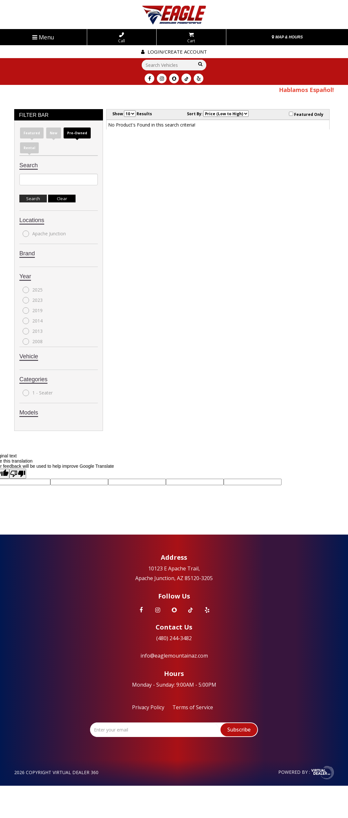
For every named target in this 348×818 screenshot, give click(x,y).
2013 (33, 331)
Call (121, 37)
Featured (32, 133)
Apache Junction (44, 233)
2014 (33, 321)
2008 (33, 341)
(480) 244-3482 (174, 638)
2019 (33, 310)
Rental (29, 148)
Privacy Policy (148, 707)
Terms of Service (192, 707)
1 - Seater (38, 393)
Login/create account (174, 51)
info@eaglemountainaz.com (174, 655)
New (53, 133)
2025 (33, 290)
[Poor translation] (17, 474)
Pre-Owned (77, 133)
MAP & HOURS (287, 37)
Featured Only (306, 114)
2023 (33, 300)
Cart (191, 37)
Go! (200, 64)
